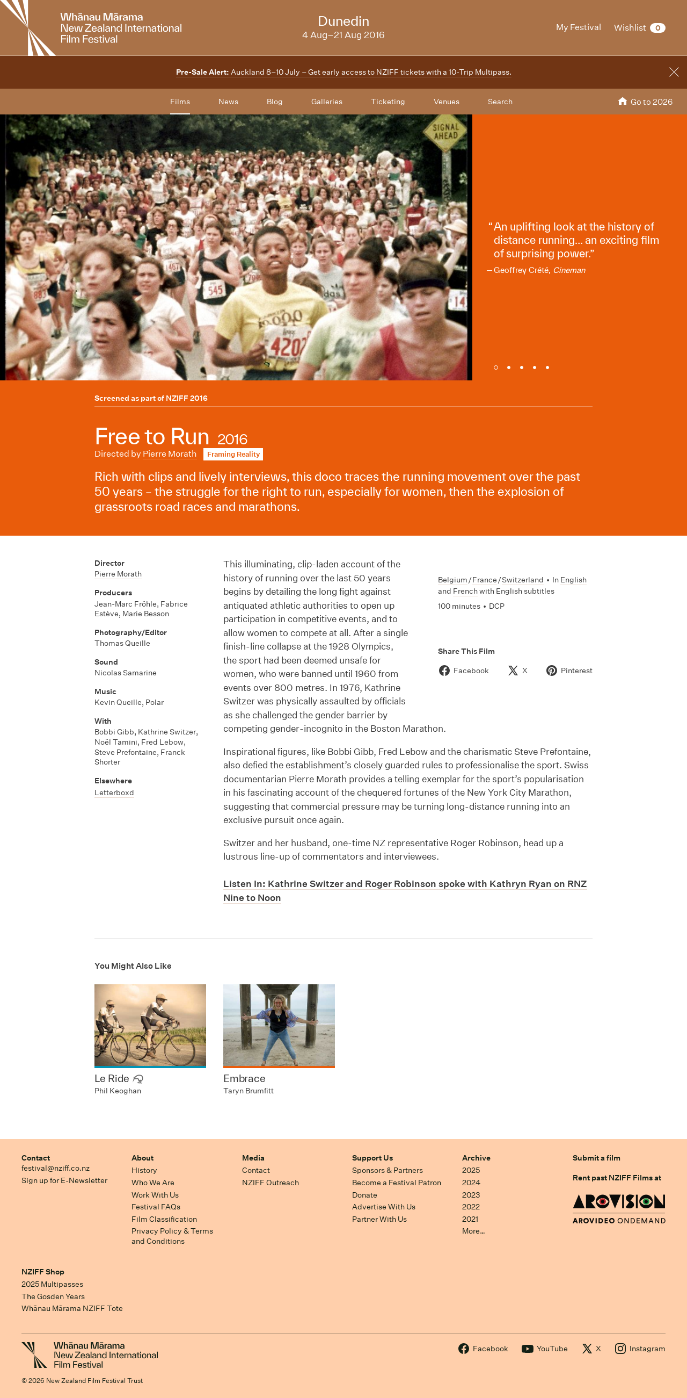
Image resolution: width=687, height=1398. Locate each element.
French (465, 591)
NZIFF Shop (42, 1272)
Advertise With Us (383, 1207)
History (144, 1170)
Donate (364, 1195)
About (142, 1158)
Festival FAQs (155, 1207)
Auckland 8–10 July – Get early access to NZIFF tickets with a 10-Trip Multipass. (343, 72)
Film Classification (164, 1219)
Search (500, 101)
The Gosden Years (53, 1296)
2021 (470, 1219)
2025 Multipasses (52, 1284)
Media (253, 1158)
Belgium (452, 580)
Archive (476, 1158)
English (573, 580)
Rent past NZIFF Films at (617, 1178)
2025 (471, 1170)
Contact (35, 1158)
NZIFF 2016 (187, 398)
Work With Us (155, 1195)
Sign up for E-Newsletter (64, 1180)
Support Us (372, 1158)
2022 (471, 1207)
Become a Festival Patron (396, 1182)
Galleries (326, 101)
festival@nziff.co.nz (55, 1168)
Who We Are (152, 1182)
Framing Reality (233, 454)
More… (473, 1231)
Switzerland (523, 580)
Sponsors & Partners (387, 1170)
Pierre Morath (170, 454)
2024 (471, 1182)
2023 (471, 1195)
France (484, 580)
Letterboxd (114, 792)
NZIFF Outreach (270, 1182)
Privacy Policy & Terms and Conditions (172, 1236)
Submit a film (596, 1158)
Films (180, 101)
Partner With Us (379, 1219)
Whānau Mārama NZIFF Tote (72, 1308)
